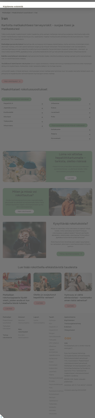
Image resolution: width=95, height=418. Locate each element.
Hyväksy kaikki (21, 29)
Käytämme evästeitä (24, 6)
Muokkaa (35, 29)
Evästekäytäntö (19, 23)
